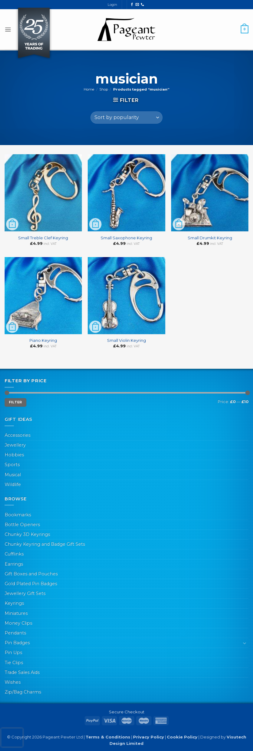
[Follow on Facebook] (132, 4)
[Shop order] (126, 117)
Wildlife (13, 484)
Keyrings (14, 603)
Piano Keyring (43, 340)
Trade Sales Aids (22, 672)
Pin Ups (13, 652)
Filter (15, 402)
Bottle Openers (22, 524)
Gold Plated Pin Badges (31, 583)
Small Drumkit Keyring (210, 237)
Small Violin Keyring (126, 340)
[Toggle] (244, 643)
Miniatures (16, 613)
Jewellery (15, 445)
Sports (12, 464)
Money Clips (18, 623)
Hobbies (14, 455)
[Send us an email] (137, 4)
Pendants (15, 633)
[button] (8, 29)
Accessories (17, 435)
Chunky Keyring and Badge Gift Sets (45, 544)
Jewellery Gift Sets (25, 593)
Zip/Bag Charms (23, 692)
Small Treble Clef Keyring (43, 237)
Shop (103, 89)
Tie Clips (14, 662)
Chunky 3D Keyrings (27, 534)
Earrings (14, 564)
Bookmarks (18, 514)
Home (89, 89)
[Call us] (142, 4)
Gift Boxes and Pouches (31, 574)
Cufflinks (14, 554)
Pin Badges (17, 642)
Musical (13, 474)
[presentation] (12, 737)
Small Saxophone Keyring (126, 237)
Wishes (13, 682)
